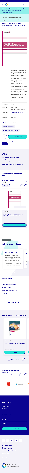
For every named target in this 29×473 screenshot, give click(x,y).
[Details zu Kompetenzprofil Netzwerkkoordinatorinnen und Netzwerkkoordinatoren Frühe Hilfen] (14, 225)
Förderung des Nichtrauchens (10, 297)
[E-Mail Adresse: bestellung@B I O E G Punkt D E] (14, 414)
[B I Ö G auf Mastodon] (16, 440)
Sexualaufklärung (6, 287)
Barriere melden (5, 453)
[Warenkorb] (26, 4)
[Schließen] (26, 10)
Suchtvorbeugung (6, 293)
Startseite (4, 15)
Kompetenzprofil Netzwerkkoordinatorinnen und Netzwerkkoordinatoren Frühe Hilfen (14, 215)
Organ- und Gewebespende (9, 284)
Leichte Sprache (7, 448)
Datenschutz (5, 458)
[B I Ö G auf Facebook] (11, 440)
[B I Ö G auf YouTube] (20, 440)
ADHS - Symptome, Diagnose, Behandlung (15, 343)
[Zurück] (9, 359)
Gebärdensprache (7, 445)
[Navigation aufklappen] (2, 4)
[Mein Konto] (23, 4)
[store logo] (10, 4)
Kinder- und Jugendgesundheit (10, 290)
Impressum (4, 457)
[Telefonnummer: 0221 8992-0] (14, 412)
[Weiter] (25, 185)
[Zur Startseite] (14, 465)
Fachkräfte (5, 143)
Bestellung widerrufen (14, 428)
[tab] (11, 359)
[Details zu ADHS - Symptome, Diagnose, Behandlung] (14, 352)
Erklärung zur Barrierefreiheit (9, 450)
